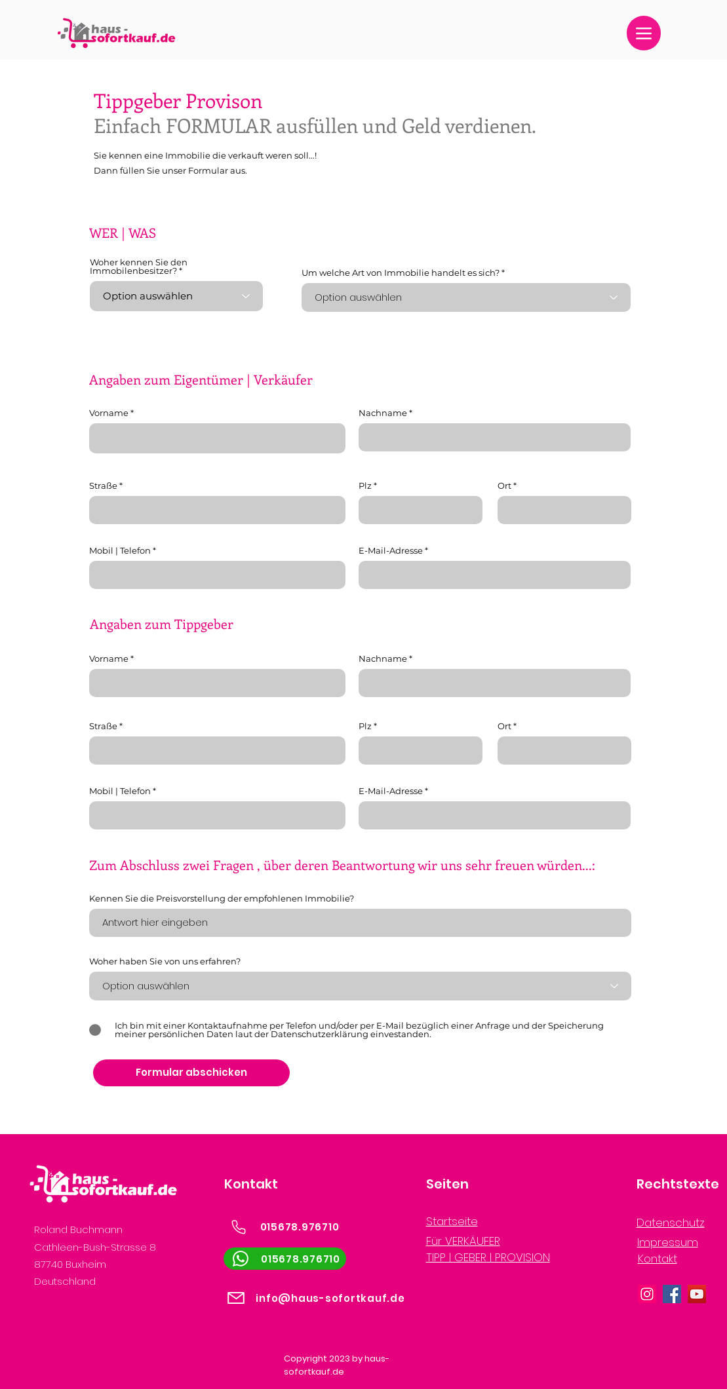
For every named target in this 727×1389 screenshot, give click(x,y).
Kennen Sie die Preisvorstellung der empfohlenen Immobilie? (221, 898)
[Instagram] (647, 1294)
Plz (365, 486)
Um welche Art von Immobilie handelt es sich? (401, 273)
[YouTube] (697, 1294)
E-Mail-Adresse (391, 550)
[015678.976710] (285, 1227)
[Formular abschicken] (191, 1072)
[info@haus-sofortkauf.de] (316, 1298)
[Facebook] (672, 1294)
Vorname (108, 413)
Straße (103, 486)
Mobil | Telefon (120, 550)
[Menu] (644, 33)
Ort (504, 486)
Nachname (383, 413)
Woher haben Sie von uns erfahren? (165, 961)
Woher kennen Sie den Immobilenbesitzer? (138, 266)
